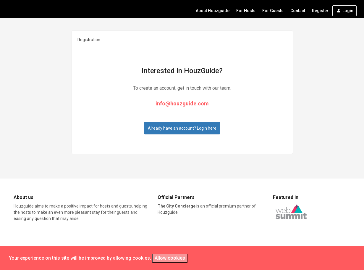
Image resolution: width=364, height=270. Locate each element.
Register (320, 10)
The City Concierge (177, 206)
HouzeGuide (37, 9)
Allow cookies (170, 258)
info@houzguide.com (182, 103)
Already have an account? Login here (182, 128)
